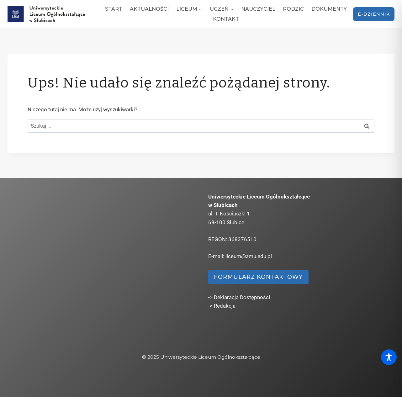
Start (113, 9)
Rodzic (293, 9)
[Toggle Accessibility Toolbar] (388, 357)
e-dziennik (374, 14)
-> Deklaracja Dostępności (239, 297)
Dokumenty (329, 9)
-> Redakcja (221, 306)
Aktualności (149, 9)
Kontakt (226, 19)
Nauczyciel (258, 9)
